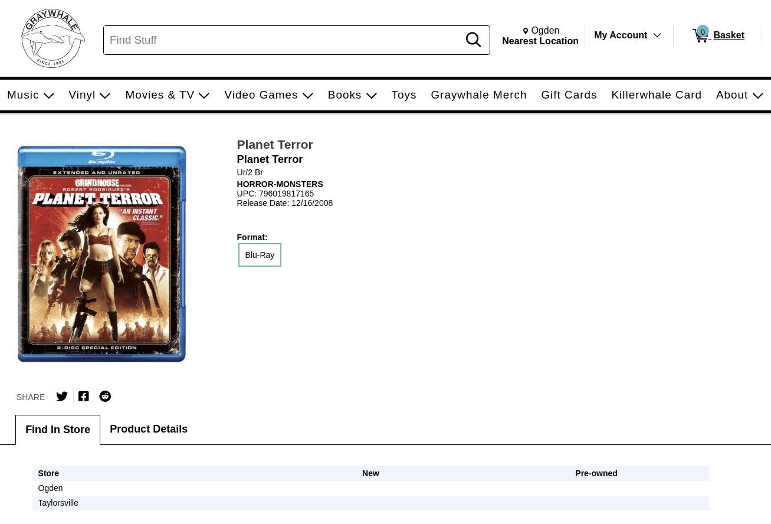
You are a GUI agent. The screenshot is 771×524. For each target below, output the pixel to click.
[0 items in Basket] (718, 36)
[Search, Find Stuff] (283, 40)
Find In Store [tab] (57, 429)
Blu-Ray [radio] (260, 255)
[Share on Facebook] (83, 396)
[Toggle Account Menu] (657, 35)
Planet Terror (275, 144)
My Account (620, 35)
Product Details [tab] (149, 429)
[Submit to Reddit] (105, 396)
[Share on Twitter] (62, 396)
